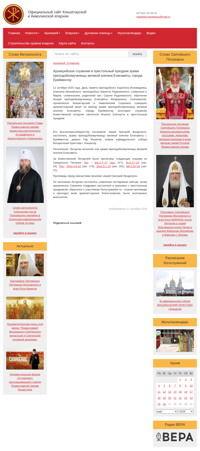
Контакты (87, 43)
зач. (113, 162)
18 (158, 397)
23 (185, 397)
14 (174, 391)
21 (174, 397)
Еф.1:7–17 (101, 162)
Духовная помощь (98, 33)
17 (191, 391)
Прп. (62, 166)
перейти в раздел (25, 233)
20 (169, 397)
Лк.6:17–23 (132, 162)
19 (164, 397)
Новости (32, 33)
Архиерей (52, 33)
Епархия (72, 33)
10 (191, 385)
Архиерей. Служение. (66, 63)
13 (169, 391)
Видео (151, 33)
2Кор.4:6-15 (74, 166)
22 (180, 397)
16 (185, 391)
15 (180, 391)
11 (158, 391)
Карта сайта (67, 43)
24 (191, 397)
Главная (14, 33)
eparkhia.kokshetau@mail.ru (153, 16)
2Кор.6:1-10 (103, 166)
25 (158, 404)
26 (164, 404)
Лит (86, 162)
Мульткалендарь (129, 33)
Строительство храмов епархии (31, 43)
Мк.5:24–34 (133, 166)
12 (164, 391)
